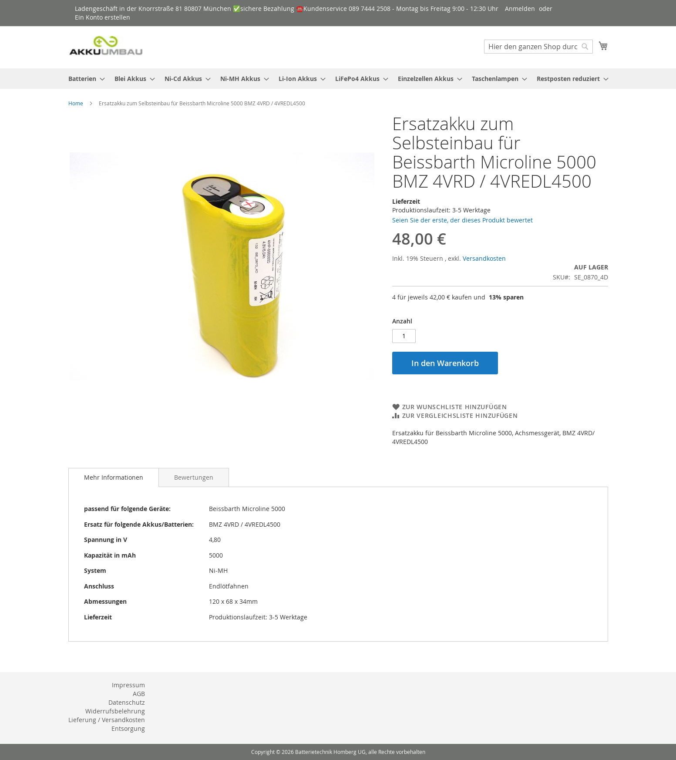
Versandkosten (484, 258)
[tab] (113, 477)
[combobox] (538, 47)
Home (75, 103)
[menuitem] (84, 78)
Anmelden (520, 8)
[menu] (338, 78)
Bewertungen (193, 477)
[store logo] (105, 46)
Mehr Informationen (113, 477)
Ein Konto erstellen (102, 17)
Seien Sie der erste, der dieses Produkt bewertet (462, 220)
